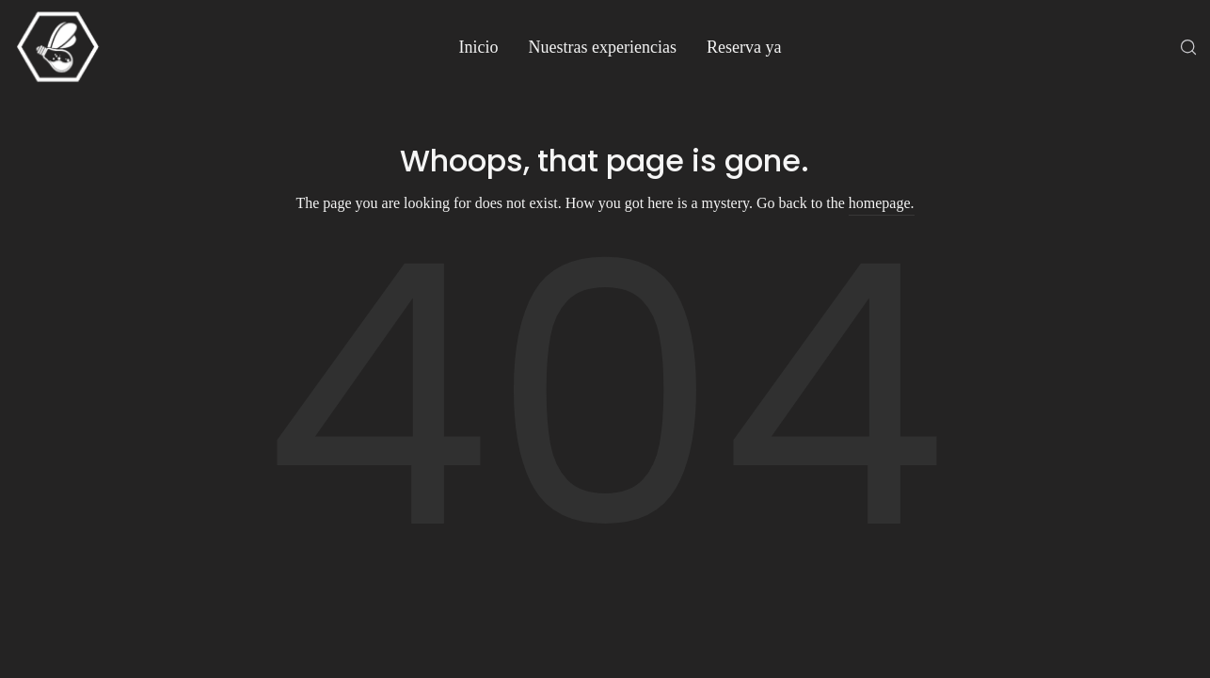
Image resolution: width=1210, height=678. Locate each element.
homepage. (882, 203)
